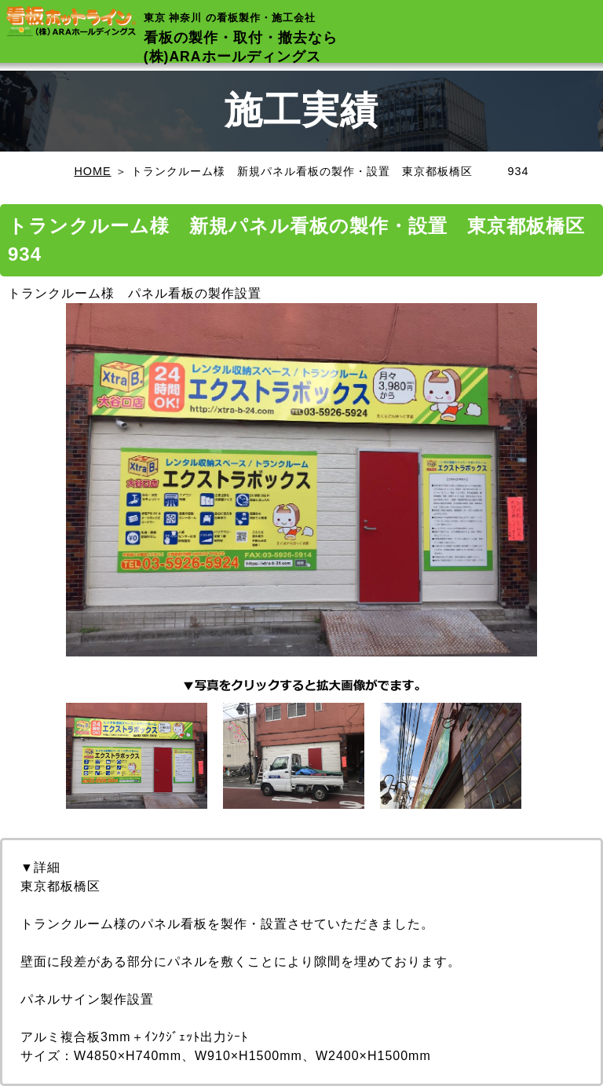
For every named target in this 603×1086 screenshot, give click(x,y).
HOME (92, 171)
